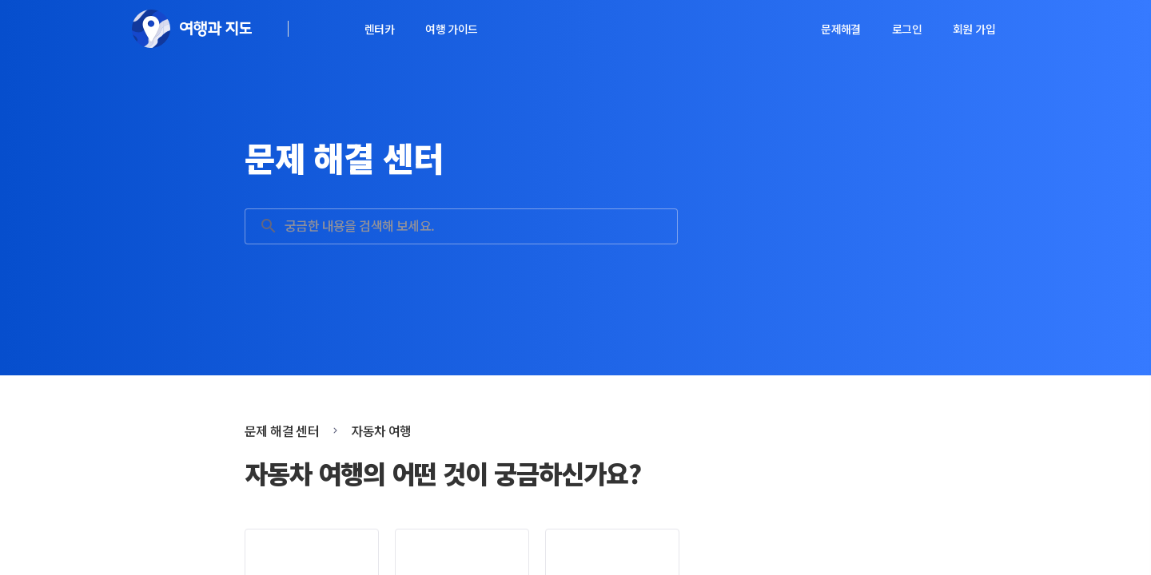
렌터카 (379, 29)
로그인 (907, 29)
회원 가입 (974, 29)
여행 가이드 (451, 29)
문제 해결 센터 (282, 430)
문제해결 (841, 29)
